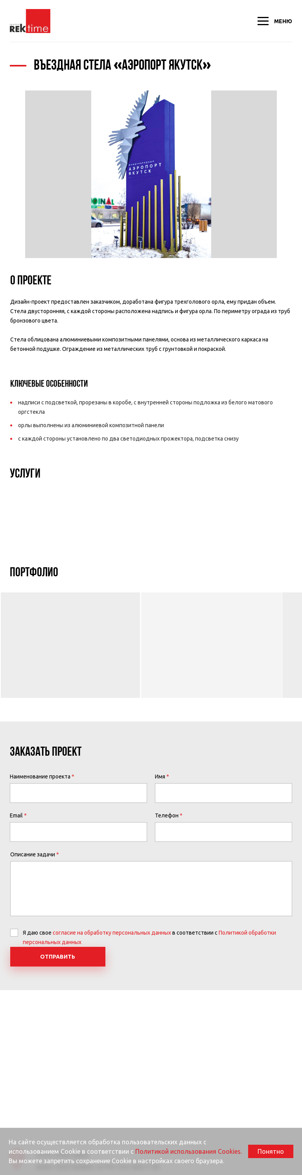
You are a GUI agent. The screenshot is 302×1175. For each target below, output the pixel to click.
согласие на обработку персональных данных (112, 933)
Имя (160, 776)
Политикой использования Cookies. (188, 1151)
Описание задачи (32, 854)
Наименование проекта (40, 776)
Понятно (271, 1151)
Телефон (167, 815)
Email (16, 815)
